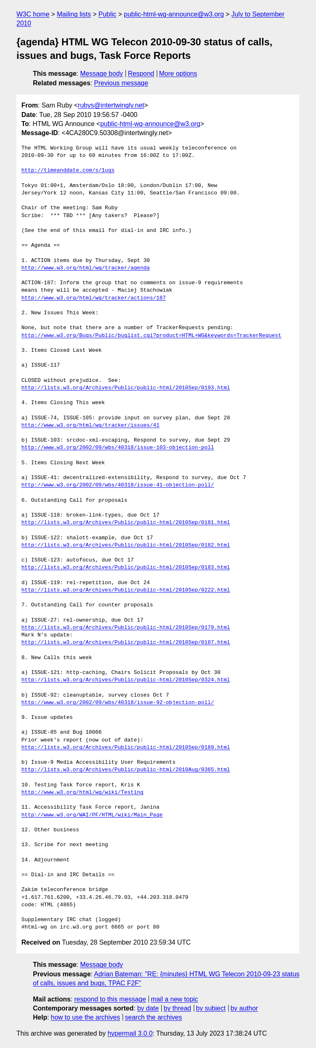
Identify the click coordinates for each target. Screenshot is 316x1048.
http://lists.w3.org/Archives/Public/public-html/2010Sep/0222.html (125, 590)
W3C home (32, 14)
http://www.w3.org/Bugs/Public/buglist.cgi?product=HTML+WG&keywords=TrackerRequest (151, 335)
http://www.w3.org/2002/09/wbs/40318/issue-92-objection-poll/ (117, 702)
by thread (177, 1008)
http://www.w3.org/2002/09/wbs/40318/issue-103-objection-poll (117, 447)
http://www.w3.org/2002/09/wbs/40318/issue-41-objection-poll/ (117, 485)
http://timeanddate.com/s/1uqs (67, 170)
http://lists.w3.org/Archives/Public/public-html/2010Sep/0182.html (125, 545)
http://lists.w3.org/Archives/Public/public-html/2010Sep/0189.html (125, 747)
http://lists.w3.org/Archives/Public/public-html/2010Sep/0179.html (125, 628)
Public (107, 14)
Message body (101, 73)
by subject (210, 1008)
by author (244, 1008)
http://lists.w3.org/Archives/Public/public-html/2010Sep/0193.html (125, 388)
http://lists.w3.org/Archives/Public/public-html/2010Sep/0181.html (125, 522)
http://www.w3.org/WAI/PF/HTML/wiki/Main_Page (92, 815)
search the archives (153, 1017)
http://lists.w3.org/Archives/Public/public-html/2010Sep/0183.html (125, 567)
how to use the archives (85, 1017)
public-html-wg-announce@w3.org (174, 14)
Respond (141, 73)
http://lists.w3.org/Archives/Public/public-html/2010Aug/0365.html (125, 770)
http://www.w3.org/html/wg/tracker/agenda (85, 268)
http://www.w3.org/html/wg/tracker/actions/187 (93, 298)
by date (147, 1008)
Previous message (121, 83)
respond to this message (110, 999)
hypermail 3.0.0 (129, 1033)
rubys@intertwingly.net (111, 105)
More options (178, 73)
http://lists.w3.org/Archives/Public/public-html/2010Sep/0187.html (125, 642)
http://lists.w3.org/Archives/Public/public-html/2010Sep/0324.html (125, 680)
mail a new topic (174, 999)
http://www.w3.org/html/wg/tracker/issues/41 (90, 425)
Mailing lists (74, 14)
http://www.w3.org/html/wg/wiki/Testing (82, 792)
